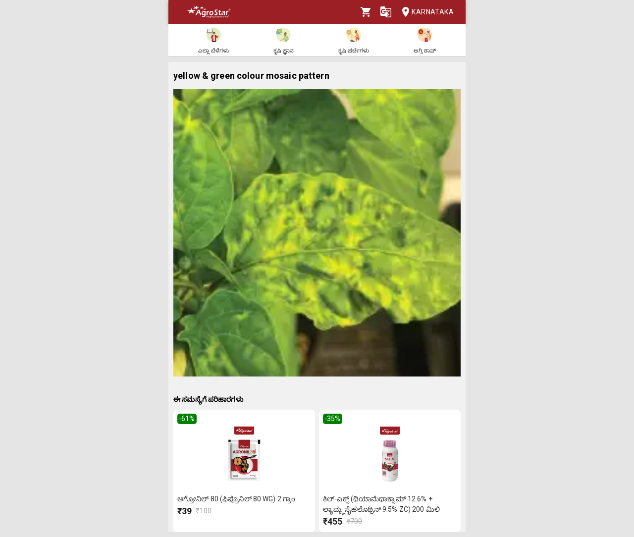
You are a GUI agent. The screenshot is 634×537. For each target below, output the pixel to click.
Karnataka (425, 12)
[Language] (386, 12)
